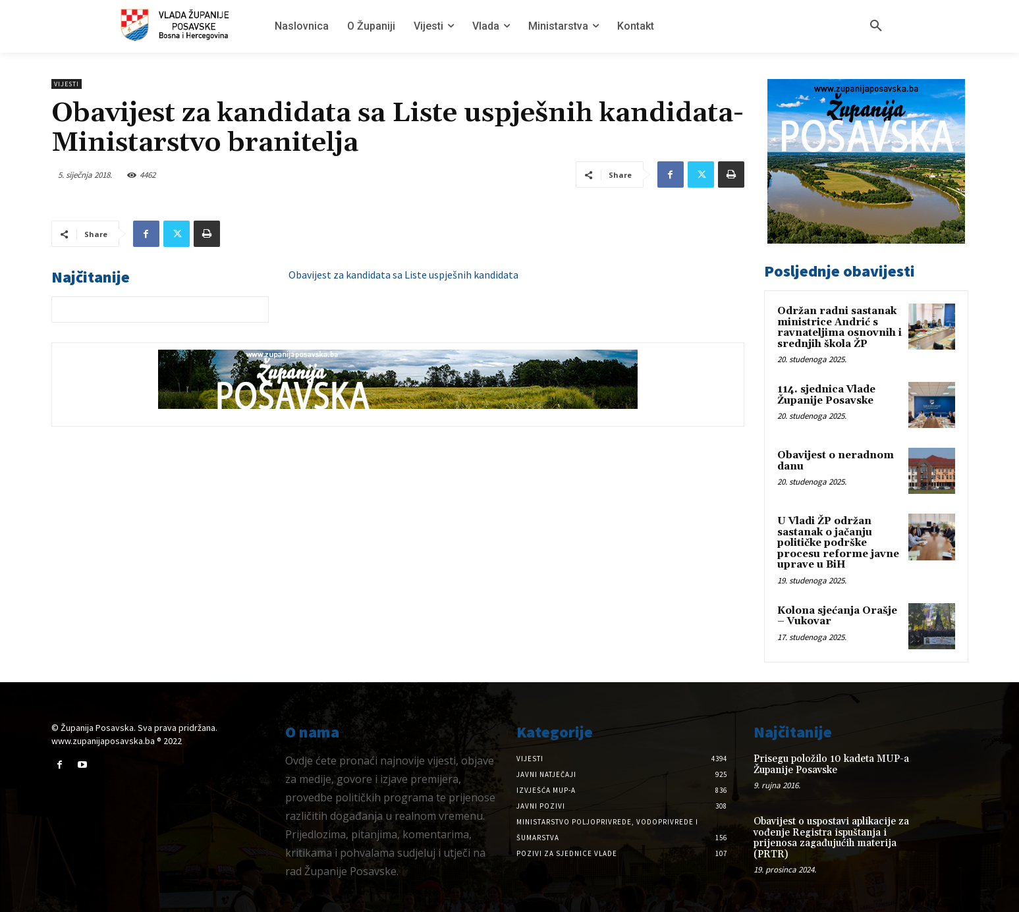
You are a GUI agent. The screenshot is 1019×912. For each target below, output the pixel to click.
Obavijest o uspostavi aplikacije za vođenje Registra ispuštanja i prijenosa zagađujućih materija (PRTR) (831, 838)
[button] (876, 26)
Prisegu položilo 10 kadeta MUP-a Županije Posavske (831, 764)
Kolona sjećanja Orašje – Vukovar (837, 616)
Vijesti (66, 84)
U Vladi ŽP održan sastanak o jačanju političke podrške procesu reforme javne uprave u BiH (838, 543)
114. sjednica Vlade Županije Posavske (826, 395)
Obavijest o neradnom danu (835, 461)
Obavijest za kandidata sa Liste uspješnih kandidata (403, 274)
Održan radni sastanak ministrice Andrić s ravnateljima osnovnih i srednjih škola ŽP (839, 327)
